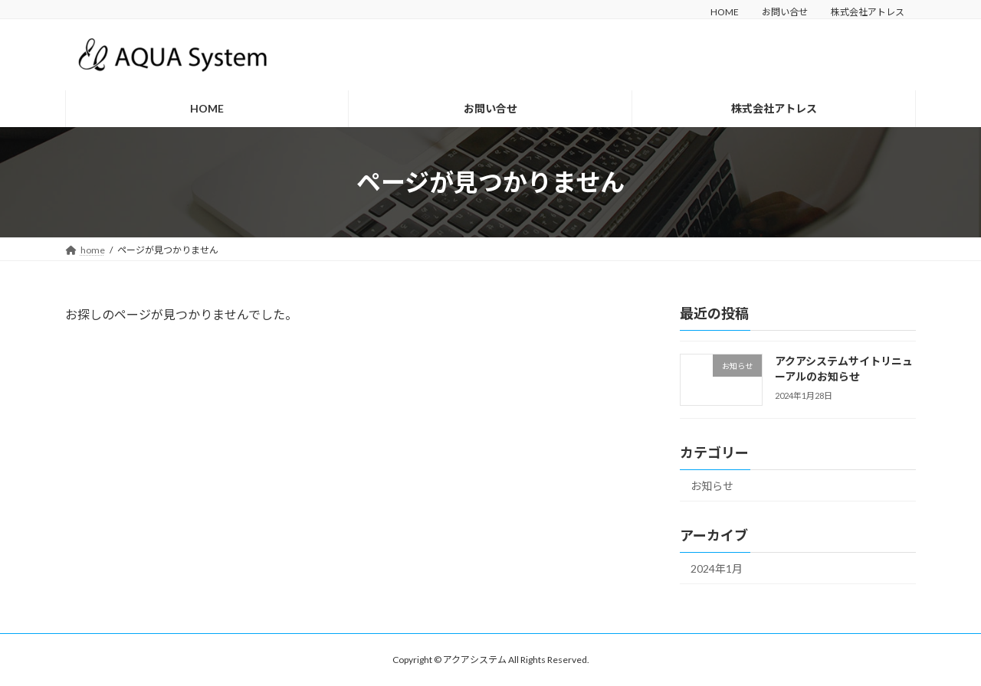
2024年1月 (717, 568)
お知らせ (712, 485)
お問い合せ (785, 12)
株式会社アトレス (867, 12)
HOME (724, 12)
